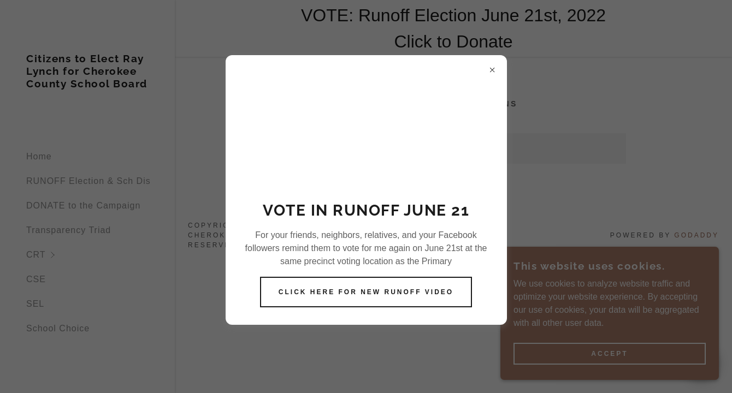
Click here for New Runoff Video (366, 292)
